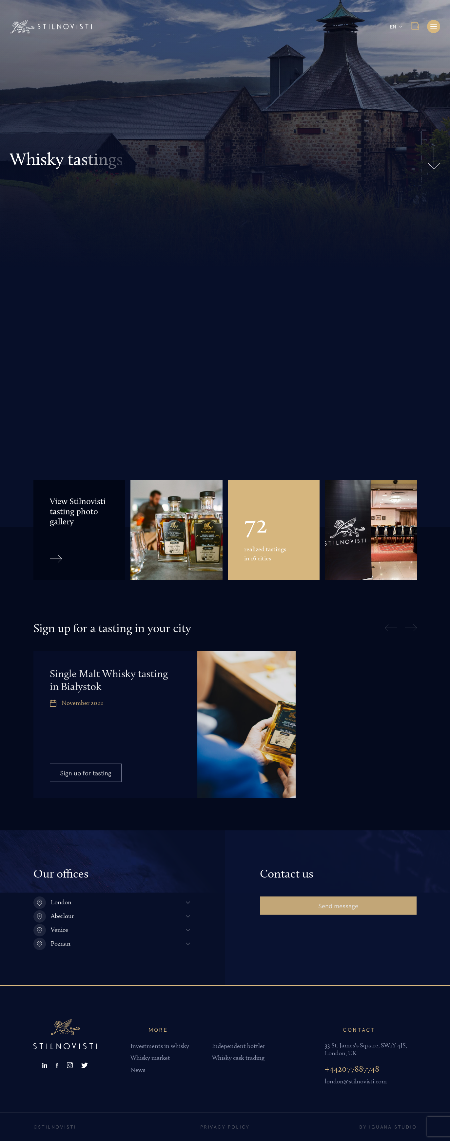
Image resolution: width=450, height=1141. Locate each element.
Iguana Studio (393, 1126)
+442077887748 (352, 1069)
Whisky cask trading (238, 1057)
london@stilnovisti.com (356, 1081)
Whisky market (150, 1057)
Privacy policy (225, 1126)
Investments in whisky (159, 1046)
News (137, 1070)
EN (393, 26)
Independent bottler (238, 1046)
